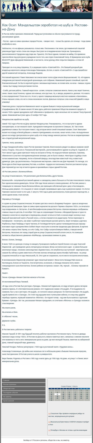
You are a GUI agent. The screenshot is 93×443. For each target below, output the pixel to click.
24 (51, 398)
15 (81, 394)
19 (63, 396)
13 (69, 394)
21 (75, 396)
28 (75, 398)
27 (69, 398)
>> (49, 413)
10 (51, 394)
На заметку (7, 396)
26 (63, 398)
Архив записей (8, 401)
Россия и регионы (9, 384)
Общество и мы (9, 388)
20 (69, 396)
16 (87, 394)
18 (57, 396)
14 (75, 394)
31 (51, 400)
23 (87, 396)
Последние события (10, 392)
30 (87, 398)
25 (57, 398)
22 (81, 396)
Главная (6, 380)
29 (81, 398)
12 (63, 394)
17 (51, 396)
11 (57, 394)
